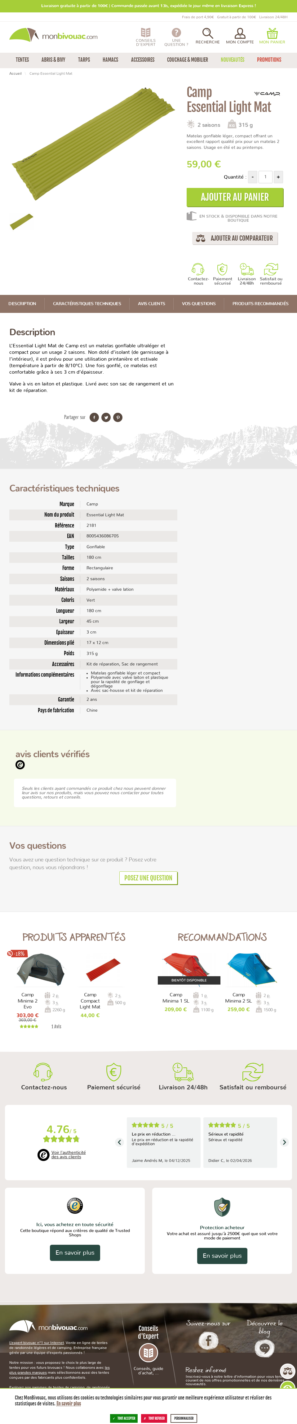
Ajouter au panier (235, 197)
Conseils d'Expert (148, 1350)
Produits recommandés (261, 304)
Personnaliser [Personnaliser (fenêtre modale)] (183, 1418)
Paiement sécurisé (222, 281)
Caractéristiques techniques (87, 304)
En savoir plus (75, 1253)
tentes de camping (69, 1387)
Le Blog (265, 1348)
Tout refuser (154, 1418)
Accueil (15, 73)
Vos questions (199, 304)
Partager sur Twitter (106, 417)
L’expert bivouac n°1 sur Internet (36, 1343)
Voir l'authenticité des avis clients (68, 1154)
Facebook (208, 1340)
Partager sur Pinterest (117, 417)
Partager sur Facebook (94, 417)
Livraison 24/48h (247, 281)
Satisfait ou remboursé (271, 281)
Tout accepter (124, 1418)
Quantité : (235, 177)
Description (22, 304)
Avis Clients (151, 304)
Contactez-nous (198, 281)
